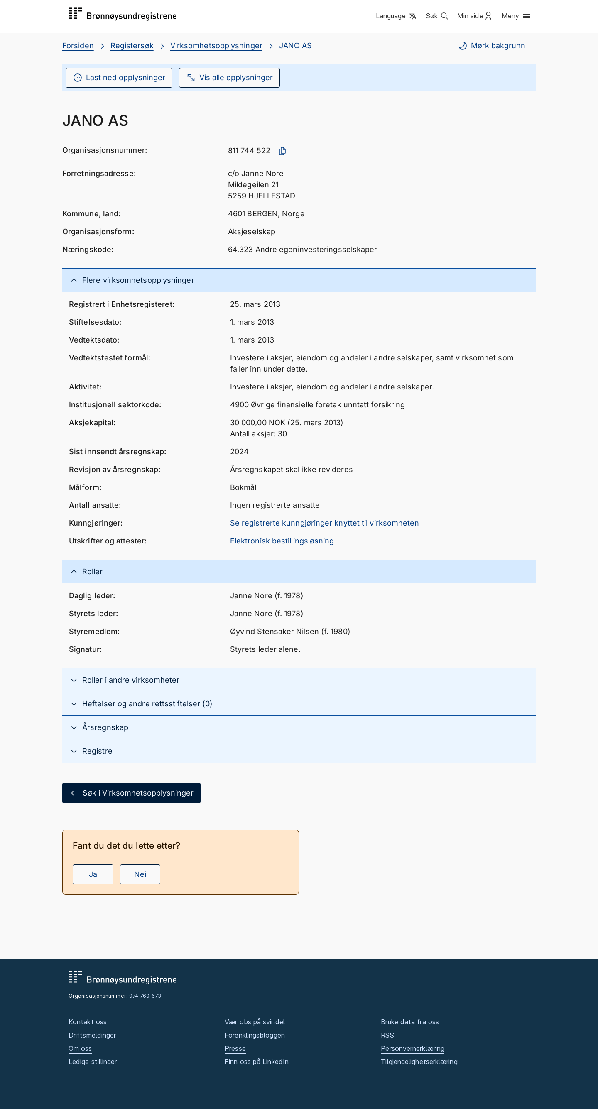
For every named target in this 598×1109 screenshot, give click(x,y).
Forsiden (78, 45)
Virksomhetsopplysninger (216, 45)
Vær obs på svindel (255, 1022)
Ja (93, 874)
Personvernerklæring (412, 1048)
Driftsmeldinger (92, 1035)
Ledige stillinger (93, 1062)
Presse (235, 1048)
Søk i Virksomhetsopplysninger (131, 793)
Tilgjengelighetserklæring (419, 1062)
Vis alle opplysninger (229, 78)
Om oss (80, 1048)
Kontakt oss (88, 1022)
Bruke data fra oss (410, 1022)
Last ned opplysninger (119, 78)
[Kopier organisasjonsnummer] (282, 151)
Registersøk (132, 45)
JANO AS (295, 45)
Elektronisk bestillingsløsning (282, 540)
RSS (387, 1035)
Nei (140, 874)
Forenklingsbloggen (255, 1035)
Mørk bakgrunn (491, 46)
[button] (397, 16)
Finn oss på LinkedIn (257, 1062)
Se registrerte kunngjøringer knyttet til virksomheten (324, 523)
